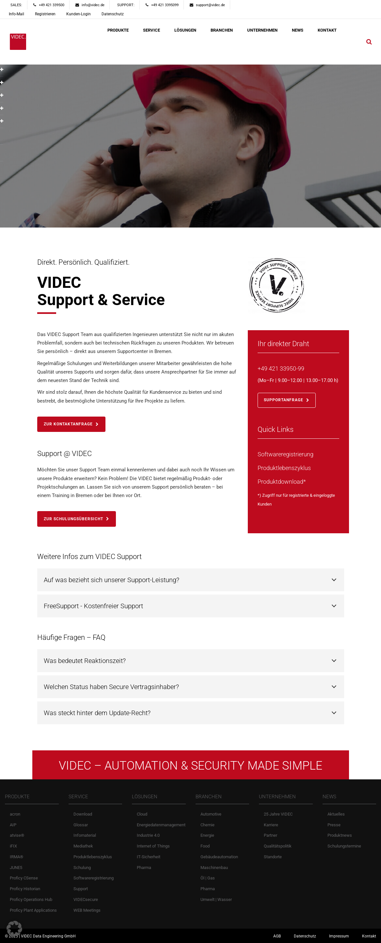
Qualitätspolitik (278, 846)
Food (205, 846)
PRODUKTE (118, 30)
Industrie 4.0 (148, 835)
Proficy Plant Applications (33, 910)
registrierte (299, 495)
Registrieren (45, 14)
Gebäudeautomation (219, 856)
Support (80, 888)
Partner (270, 835)
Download (82, 814)
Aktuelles (336, 814)
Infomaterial (84, 835)
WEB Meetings (87, 910)
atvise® (17, 835)
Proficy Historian (25, 888)
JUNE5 (16, 867)
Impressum (339, 936)
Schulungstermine (344, 846)
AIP (13, 824)
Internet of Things (153, 846)
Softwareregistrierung (93, 878)
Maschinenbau (214, 867)
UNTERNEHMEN (262, 30)
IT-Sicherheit (148, 856)
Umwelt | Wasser (216, 899)
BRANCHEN (222, 30)
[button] (14, 928)
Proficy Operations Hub (31, 899)
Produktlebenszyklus (92, 856)
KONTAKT (327, 30)
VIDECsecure (85, 899)
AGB (277, 936)
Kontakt (369, 936)
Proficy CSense (24, 878)
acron (15, 814)
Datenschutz (113, 14)
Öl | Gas (207, 878)
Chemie (207, 824)
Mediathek (83, 846)
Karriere (271, 824)
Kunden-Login (78, 14)
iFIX (13, 846)
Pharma (144, 867)
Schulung (82, 867)
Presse (334, 824)
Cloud (142, 814)
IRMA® (16, 856)
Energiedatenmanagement (161, 824)
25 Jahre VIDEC (278, 814)
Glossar (80, 824)
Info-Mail (16, 14)
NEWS (297, 30)
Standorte (273, 856)
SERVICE (151, 30)
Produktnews (339, 835)
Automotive (210, 814)
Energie (207, 835)
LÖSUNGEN (185, 30)
